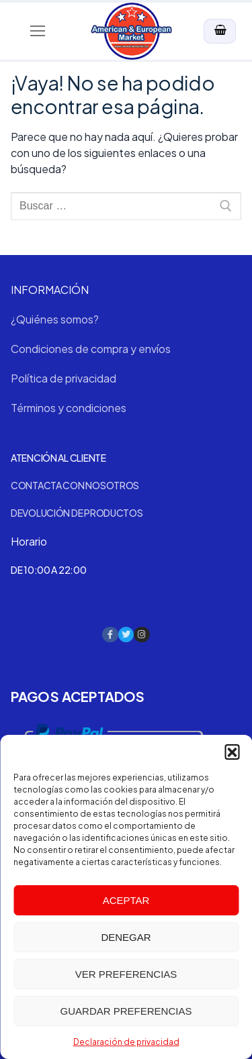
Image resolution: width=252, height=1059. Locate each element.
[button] (232, 751)
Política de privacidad (63, 378)
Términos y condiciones (68, 408)
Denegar (126, 937)
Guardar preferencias (126, 1011)
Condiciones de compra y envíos (91, 349)
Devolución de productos (77, 513)
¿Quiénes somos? (55, 319)
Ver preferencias (126, 974)
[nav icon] (37, 31)
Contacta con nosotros (75, 485)
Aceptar (126, 900)
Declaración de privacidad (126, 1042)
